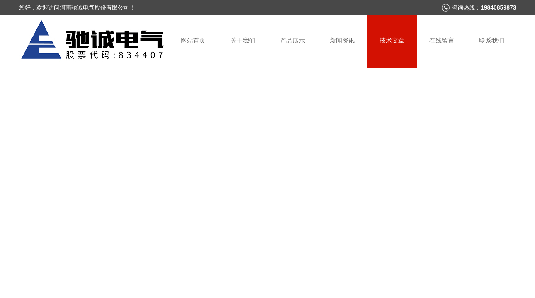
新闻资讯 (342, 40)
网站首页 (193, 40)
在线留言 (441, 40)
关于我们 (242, 40)
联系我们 (491, 40)
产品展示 (292, 40)
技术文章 (392, 40)
